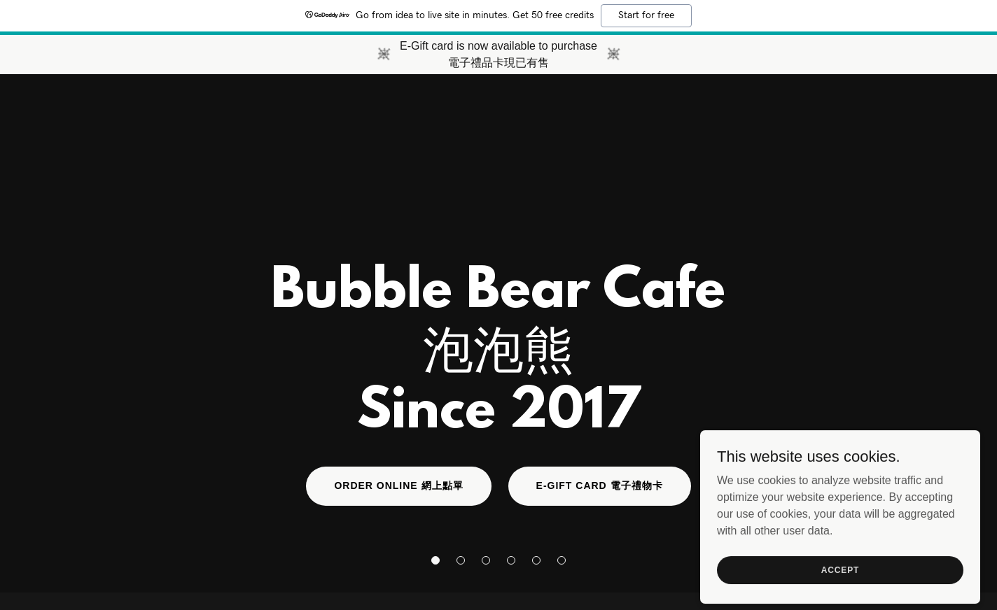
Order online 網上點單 (398, 485)
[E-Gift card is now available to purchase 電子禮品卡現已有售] (498, 54)
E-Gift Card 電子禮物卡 (599, 485)
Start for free (646, 15)
